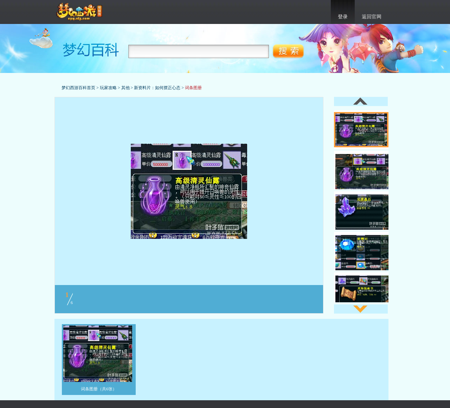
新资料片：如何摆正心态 (157, 87)
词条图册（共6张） (99, 389)
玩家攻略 (108, 87)
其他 (125, 87)
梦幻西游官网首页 (79, 12)
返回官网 (371, 16)
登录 (343, 16)
